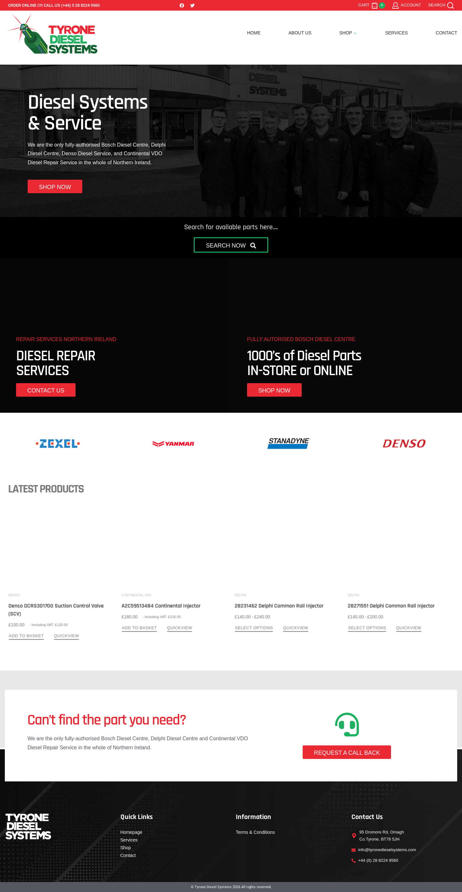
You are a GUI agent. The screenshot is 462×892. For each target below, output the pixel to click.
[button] (231, 245)
